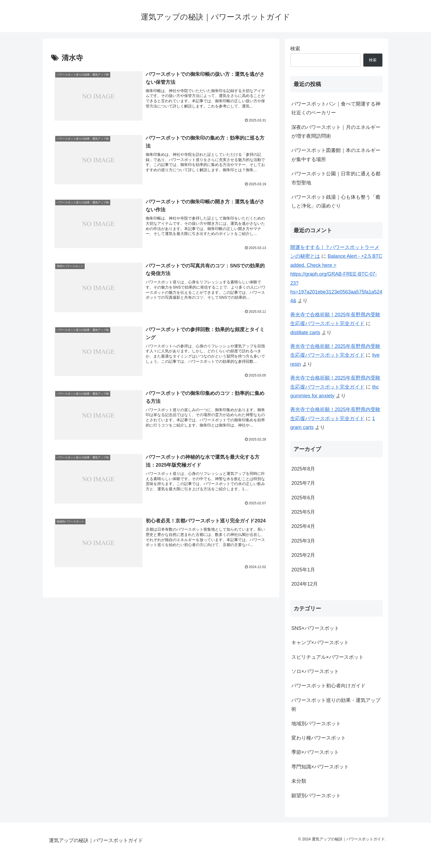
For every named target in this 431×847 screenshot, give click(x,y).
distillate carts (305, 332)
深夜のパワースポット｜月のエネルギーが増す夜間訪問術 (335, 131)
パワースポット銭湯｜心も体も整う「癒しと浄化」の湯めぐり (335, 201)
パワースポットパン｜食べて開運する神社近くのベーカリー (335, 108)
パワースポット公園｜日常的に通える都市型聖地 (335, 178)
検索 (295, 48)
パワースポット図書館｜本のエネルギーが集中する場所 (335, 155)
